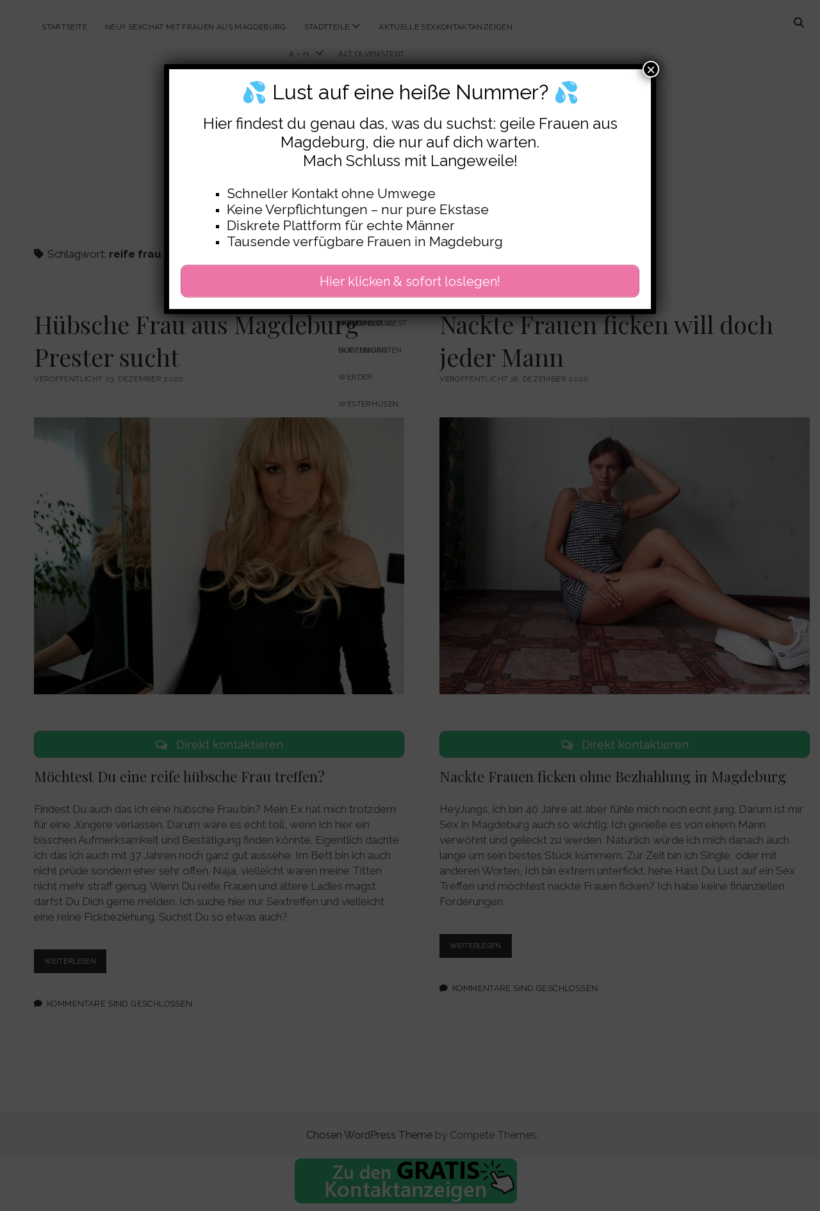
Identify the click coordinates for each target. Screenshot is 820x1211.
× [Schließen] (650, 69)
